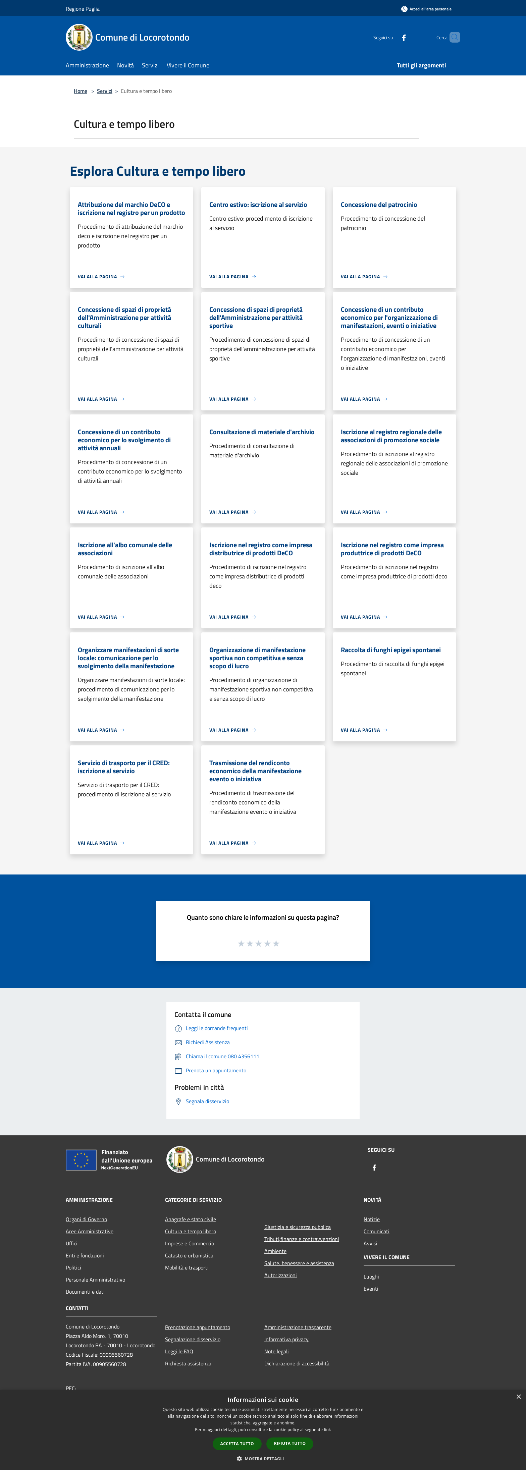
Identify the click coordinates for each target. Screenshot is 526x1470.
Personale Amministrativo (95, 1280)
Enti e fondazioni (85, 1255)
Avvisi (370, 1243)
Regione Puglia (83, 9)
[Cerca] (452, 37)
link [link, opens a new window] (327, 1429)
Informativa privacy (286, 1339)
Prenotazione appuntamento (197, 1327)
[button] (263, 1458)
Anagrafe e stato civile (190, 1219)
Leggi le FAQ (179, 1351)
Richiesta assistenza (188, 1363)
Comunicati (376, 1231)
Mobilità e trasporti (187, 1267)
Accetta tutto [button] (237, 1444)
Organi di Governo (86, 1219)
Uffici (71, 1243)
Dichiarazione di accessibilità (296, 1363)
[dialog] (263, 1430)
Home (80, 91)
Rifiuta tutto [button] (290, 1443)
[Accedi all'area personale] (426, 9)
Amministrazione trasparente (297, 1327)
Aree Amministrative (89, 1231)
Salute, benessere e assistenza (299, 1263)
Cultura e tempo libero (190, 1231)
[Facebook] (392, 37)
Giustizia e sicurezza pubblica (297, 1227)
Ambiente (275, 1251)
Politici (73, 1267)
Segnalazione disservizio (192, 1339)
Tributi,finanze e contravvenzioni (301, 1239)
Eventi (371, 1289)
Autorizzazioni (280, 1275)
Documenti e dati (85, 1292)
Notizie (372, 1219)
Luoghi (371, 1277)
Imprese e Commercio (189, 1243)
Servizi (104, 91)
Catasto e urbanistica (189, 1255)
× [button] (518, 1397)
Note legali (276, 1351)
